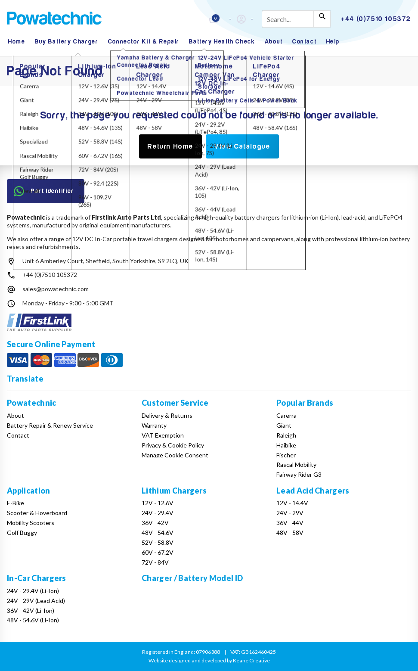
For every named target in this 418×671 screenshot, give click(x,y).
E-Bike (15, 502)
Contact (304, 41)
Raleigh (286, 435)
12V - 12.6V (157, 502)
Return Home (170, 146)
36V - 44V (289, 522)
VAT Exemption (163, 435)
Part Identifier (44, 191)
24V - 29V (289, 512)
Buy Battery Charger (66, 41)
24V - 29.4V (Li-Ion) (33, 590)
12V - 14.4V (292, 502)
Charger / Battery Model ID (192, 578)
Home (16, 41)
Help (333, 41)
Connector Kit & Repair (144, 41)
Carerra (286, 415)
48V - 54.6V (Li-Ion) (33, 620)
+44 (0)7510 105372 (49, 274)
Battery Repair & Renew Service (50, 425)
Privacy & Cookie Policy (173, 445)
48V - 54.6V (157, 532)
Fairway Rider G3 (299, 474)
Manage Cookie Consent (175, 455)
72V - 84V (155, 562)
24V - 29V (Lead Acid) (36, 600)
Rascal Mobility (296, 464)
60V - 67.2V (157, 552)
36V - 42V (155, 522)
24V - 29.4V (157, 512)
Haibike (286, 445)
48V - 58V (289, 532)
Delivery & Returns (167, 415)
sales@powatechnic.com (55, 288)
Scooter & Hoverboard (37, 512)
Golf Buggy (22, 532)
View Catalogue (242, 146)
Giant (283, 425)
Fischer (286, 455)
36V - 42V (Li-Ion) (30, 610)
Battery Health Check (222, 41)
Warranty (154, 425)
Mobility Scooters (30, 522)
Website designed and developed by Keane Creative (209, 660)
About (274, 41)
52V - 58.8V (157, 542)
